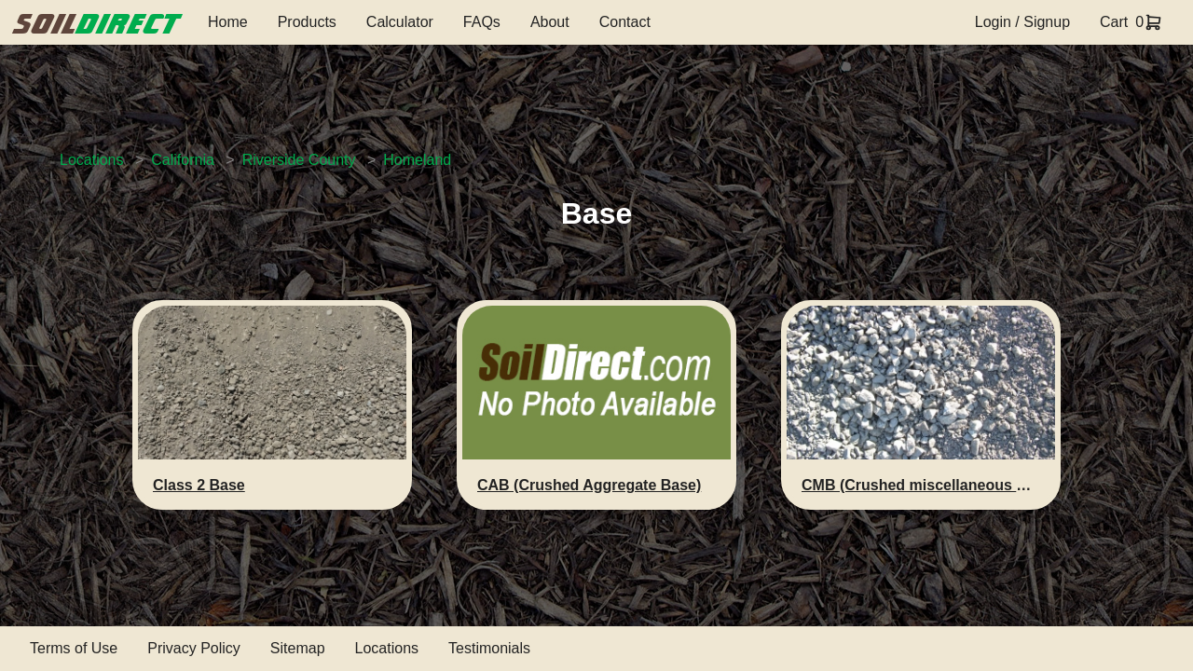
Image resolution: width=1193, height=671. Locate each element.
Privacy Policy (193, 648)
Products (307, 22)
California (182, 160)
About (549, 22)
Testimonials (489, 648)
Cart (1114, 22)
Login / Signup (1022, 22)
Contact (625, 22)
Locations (92, 160)
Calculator (399, 22)
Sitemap (297, 648)
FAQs (482, 22)
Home (228, 22)
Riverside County (299, 160)
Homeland (417, 160)
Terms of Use (73, 648)
